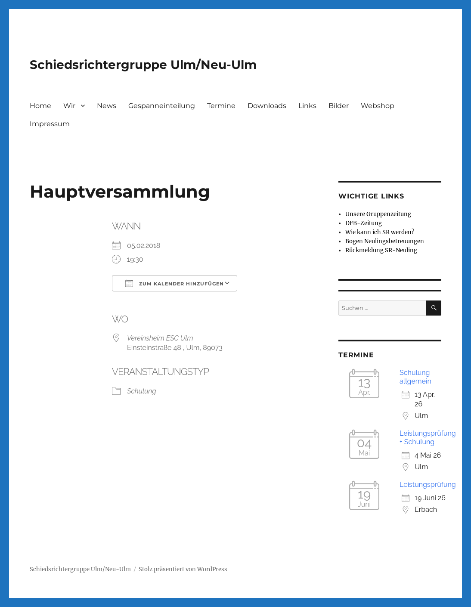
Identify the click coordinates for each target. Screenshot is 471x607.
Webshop (377, 106)
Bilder (338, 106)
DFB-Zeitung (363, 223)
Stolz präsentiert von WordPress (183, 569)
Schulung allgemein (415, 377)
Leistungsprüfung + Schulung (428, 437)
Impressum (50, 124)
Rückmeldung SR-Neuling (381, 250)
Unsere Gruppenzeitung (378, 214)
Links (307, 106)
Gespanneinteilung (161, 106)
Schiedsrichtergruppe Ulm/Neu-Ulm (143, 64)
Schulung (141, 391)
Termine (221, 106)
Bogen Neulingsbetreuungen (384, 241)
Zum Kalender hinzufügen (174, 283)
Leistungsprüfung (428, 484)
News (106, 106)
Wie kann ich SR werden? (379, 232)
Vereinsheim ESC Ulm (160, 338)
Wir (69, 106)
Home (40, 106)
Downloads (267, 106)
